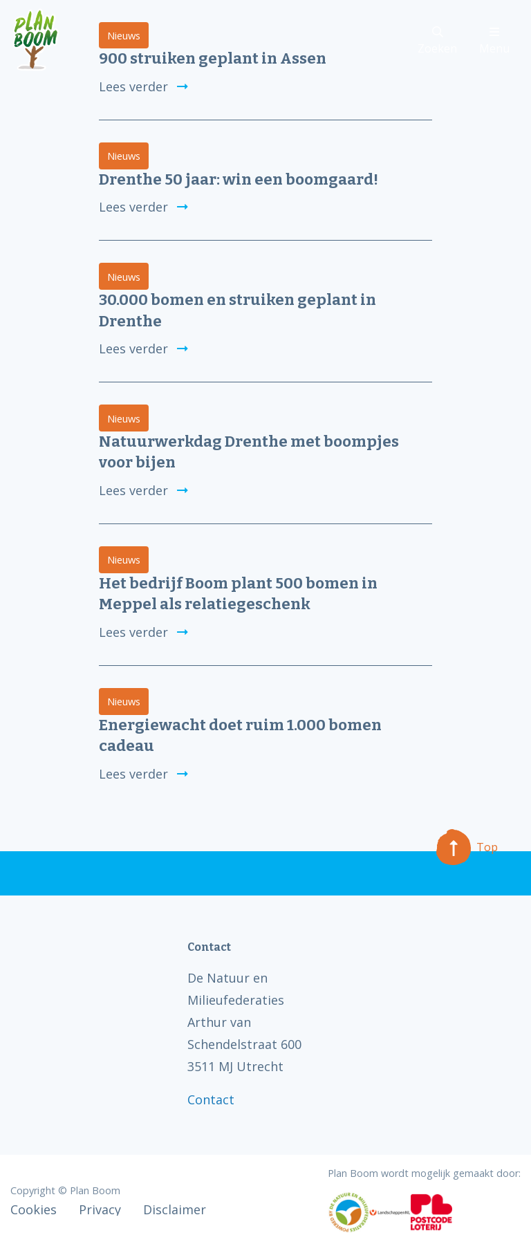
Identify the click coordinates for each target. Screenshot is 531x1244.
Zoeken (437, 41)
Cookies (33, 1209)
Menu (494, 41)
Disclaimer (174, 1209)
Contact (210, 1099)
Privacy (100, 1209)
